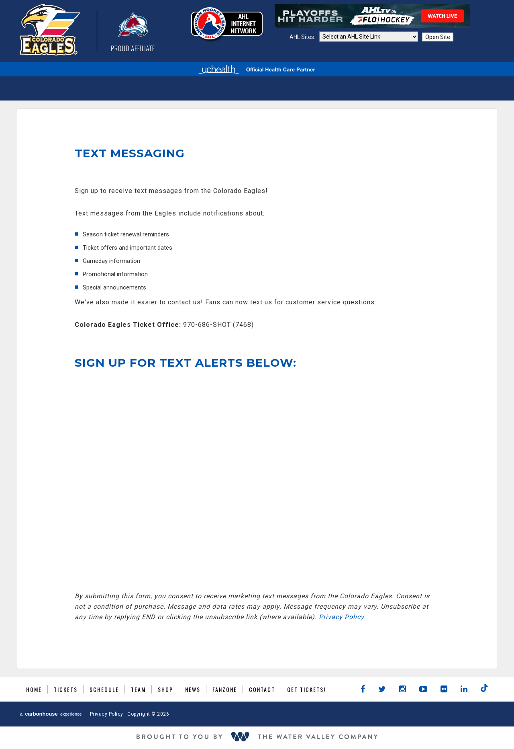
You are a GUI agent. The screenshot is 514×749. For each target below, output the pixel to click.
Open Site (437, 37)
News (192, 689)
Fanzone (224, 689)
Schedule (104, 689)
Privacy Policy (341, 617)
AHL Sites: (303, 37)
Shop (165, 689)
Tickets (66, 689)
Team (138, 689)
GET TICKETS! (306, 689)
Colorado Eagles (87, 29)
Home (34, 689)
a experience (51, 714)
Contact (262, 689)
